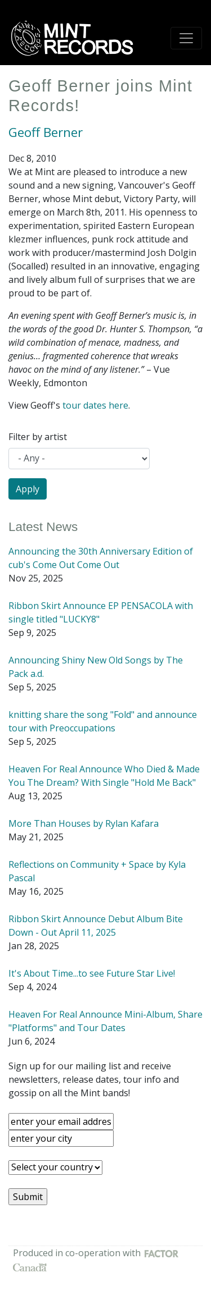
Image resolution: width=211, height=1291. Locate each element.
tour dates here (95, 405)
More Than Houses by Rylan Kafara (83, 823)
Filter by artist (37, 437)
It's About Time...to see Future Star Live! (91, 973)
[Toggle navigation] (186, 38)
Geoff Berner (45, 132)
